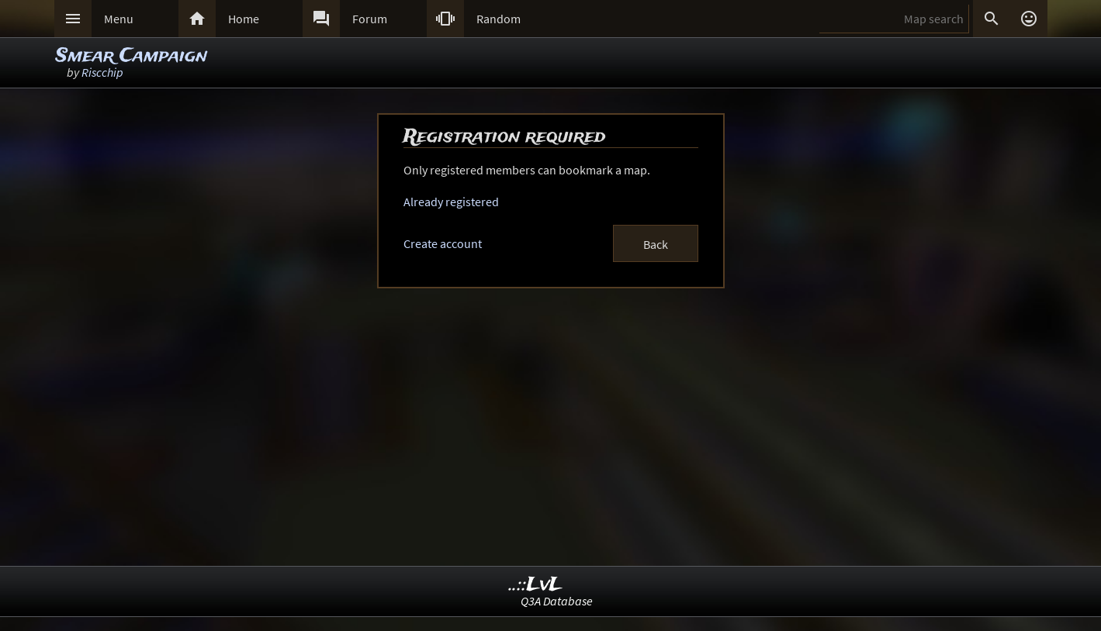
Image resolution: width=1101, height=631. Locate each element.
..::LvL (536, 584)
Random (498, 18)
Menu (118, 18)
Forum (369, 18)
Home (243, 18)
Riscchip (102, 72)
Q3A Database (557, 601)
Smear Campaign (131, 56)
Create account (442, 243)
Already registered (451, 201)
